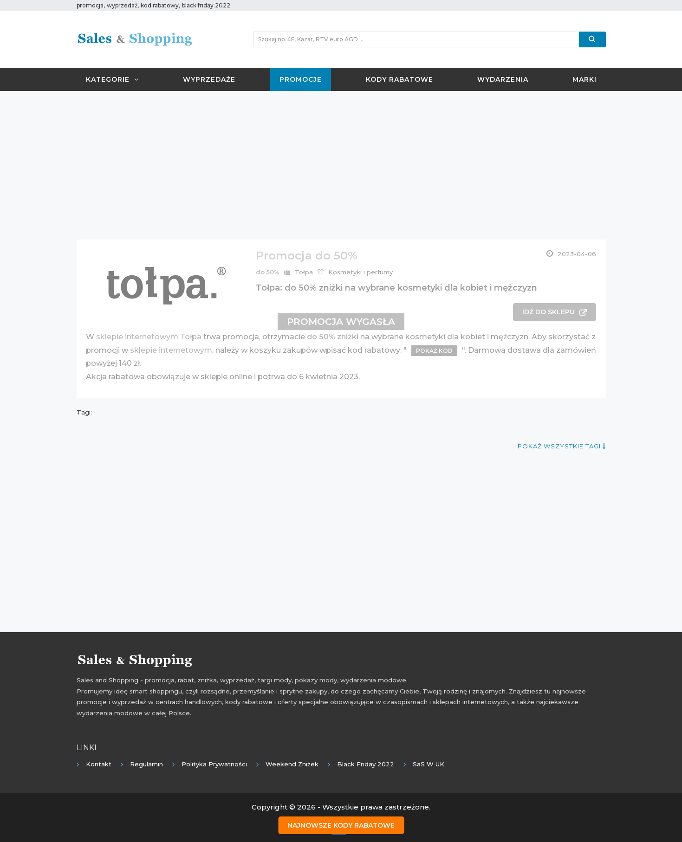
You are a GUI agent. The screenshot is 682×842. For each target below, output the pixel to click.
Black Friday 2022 (365, 764)
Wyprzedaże (209, 79)
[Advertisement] (341, 165)
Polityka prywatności (214, 764)
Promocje (300, 79)
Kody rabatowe (399, 79)
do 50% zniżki (332, 336)
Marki (584, 79)
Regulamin (146, 764)
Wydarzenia (502, 79)
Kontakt (98, 764)
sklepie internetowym (171, 350)
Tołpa (304, 272)
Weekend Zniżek (292, 764)
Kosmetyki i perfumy (360, 272)
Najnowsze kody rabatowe (341, 824)
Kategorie (112, 79)
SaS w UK (428, 764)
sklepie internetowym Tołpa (148, 336)
